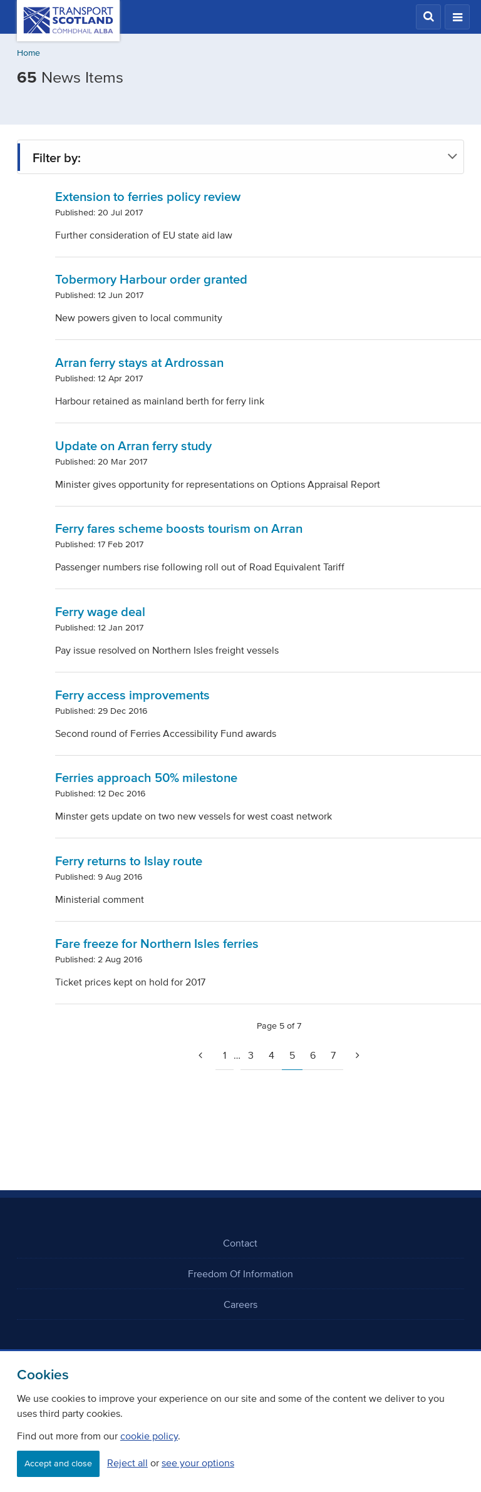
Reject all (127, 1462)
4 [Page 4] (271, 1055)
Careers (240, 1304)
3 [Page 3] (251, 1055)
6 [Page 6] (313, 1055)
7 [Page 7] (333, 1055)
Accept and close (58, 1463)
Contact (240, 1242)
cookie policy (149, 1435)
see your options (198, 1462)
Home (28, 53)
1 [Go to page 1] (224, 1055)
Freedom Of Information (240, 1273)
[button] (428, 16)
